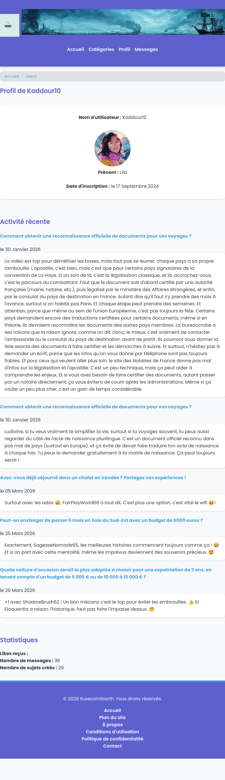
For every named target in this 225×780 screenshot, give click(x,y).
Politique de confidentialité (112, 739)
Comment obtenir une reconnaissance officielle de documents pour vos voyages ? (95, 236)
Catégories (101, 49)
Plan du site (112, 717)
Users (31, 76)
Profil (124, 49)
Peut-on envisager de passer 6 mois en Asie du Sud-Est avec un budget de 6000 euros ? (101, 520)
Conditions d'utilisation (112, 731)
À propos (112, 724)
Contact (112, 746)
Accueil (75, 49)
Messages (146, 49)
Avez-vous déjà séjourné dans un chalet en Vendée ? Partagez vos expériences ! (93, 477)
